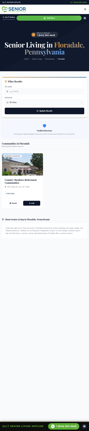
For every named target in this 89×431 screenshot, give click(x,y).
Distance (8, 98)
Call (31, 203)
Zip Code (8, 87)
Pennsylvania (49, 59)
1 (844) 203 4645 (79, 2)
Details (13, 203)
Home (26, 59)
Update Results (44, 111)
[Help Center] (84, 426)
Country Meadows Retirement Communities (21, 181)
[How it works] (85, 18)
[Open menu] (85, 9)
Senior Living (37, 59)
